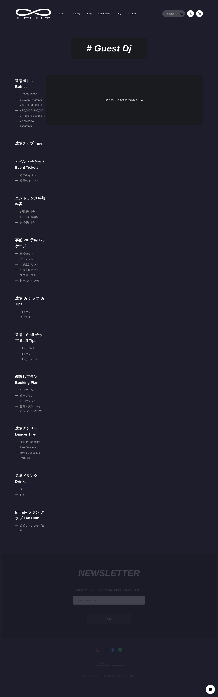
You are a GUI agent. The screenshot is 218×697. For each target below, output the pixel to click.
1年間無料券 (27, 222)
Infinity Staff (27, 348)
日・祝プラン (28, 401)
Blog (89, 13)
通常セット (26, 253)
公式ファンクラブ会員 (32, 528)
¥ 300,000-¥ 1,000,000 (27, 123)
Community (104, 13)
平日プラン (26, 390)
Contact (132, 13)
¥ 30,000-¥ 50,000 (31, 105)
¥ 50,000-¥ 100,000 (31, 110)
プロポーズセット (31, 275)
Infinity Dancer (28, 359)
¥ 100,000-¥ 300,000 (32, 116)
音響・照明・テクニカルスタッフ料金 (32, 408)
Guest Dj (25, 317)
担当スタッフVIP (30, 280)
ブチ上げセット (29, 264)
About (61, 13)
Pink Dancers (28, 447)
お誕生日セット (29, 269)
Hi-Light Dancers (30, 441)
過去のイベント (29, 175)
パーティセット (29, 259)
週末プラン (26, 395)
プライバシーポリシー (90, 670)
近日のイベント (29, 180)
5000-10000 (28, 94)
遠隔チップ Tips (28, 143)
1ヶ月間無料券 (29, 217)
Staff (22, 494)
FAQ (119, 13)
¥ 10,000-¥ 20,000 (31, 99)
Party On (25, 458)
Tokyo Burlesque (30, 452)
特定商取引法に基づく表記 (115, 670)
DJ (21, 489)
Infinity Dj (25, 311)
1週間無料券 (27, 211)
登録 (109, 613)
